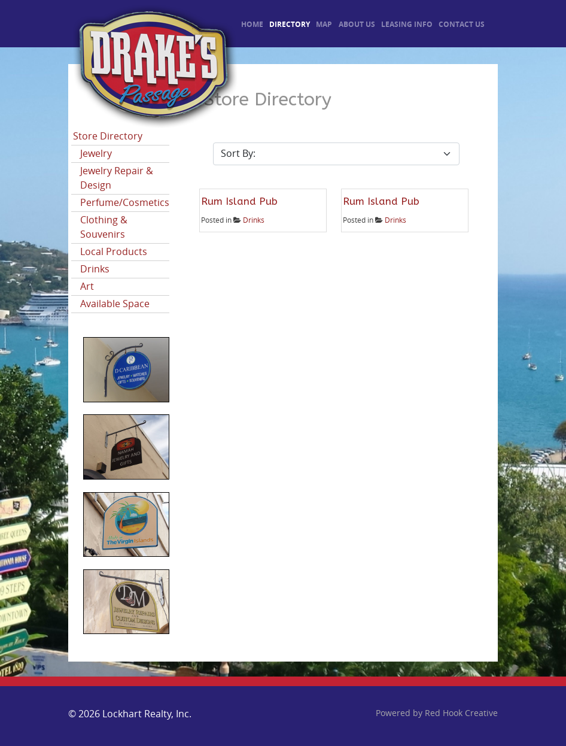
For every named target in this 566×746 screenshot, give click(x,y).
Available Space (115, 304)
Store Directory (107, 136)
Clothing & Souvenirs (103, 227)
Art (87, 286)
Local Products (113, 251)
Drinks (94, 269)
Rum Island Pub (239, 201)
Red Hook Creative (461, 713)
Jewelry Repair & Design (116, 178)
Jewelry (96, 153)
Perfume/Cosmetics (124, 202)
